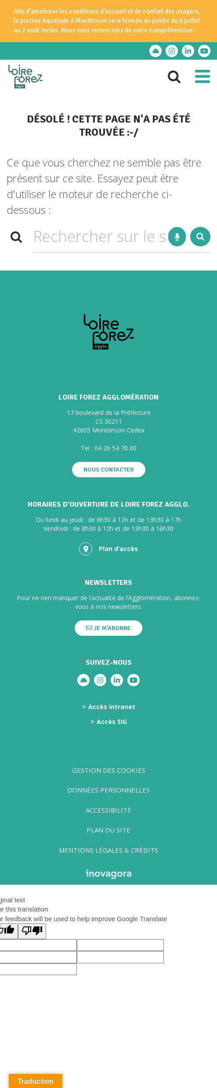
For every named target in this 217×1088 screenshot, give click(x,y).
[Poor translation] (32, 931)
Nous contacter (108, 469)
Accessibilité (108, 810)
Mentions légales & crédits (108, 850)
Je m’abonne (108, 628)
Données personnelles (108, 789)
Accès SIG (112, 722)
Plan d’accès (108, 548)
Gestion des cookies (108, 770)
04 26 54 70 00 (115, 448)
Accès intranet (111, 707)
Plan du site (108, 829)
